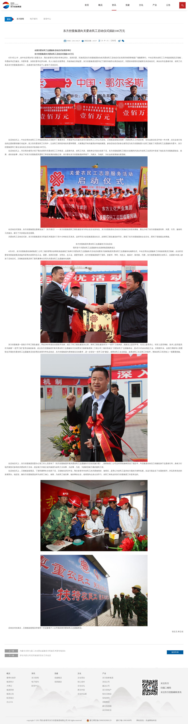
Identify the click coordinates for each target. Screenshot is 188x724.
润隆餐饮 (106, 702)
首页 (87, 5)
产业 (155, 5)
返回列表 (175, 652)
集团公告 (10, 694)
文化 (141, 5)
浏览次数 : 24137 (90, 41)
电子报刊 (35, 682)
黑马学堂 (81, 690)
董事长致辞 (11, 678)
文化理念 (81, 678)
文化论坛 (81, 686)
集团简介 (10, 682)
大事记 (9, 686)
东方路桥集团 (107, 678)
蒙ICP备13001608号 (124, 720)
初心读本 (81, 682)
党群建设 (58, 682)
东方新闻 (35, 678)
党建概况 (58, 678)
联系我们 (10, 698)
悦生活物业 (106, 694)
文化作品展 (82, 694)
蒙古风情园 (106, 706)
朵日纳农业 (106, 710)
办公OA (10, 702)
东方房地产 (106, 690)
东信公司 (106, 682)
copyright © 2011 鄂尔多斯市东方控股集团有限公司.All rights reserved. (54, 720)
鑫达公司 (106, 686)
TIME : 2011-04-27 (73, 41)
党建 (127, 5)
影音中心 (35, 686)
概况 (100, 5)
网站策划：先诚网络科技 (146, 720)
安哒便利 (106, 698)
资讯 (114, 6)
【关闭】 (113, 41)
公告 (168, 5)
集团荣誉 (10, 690)
